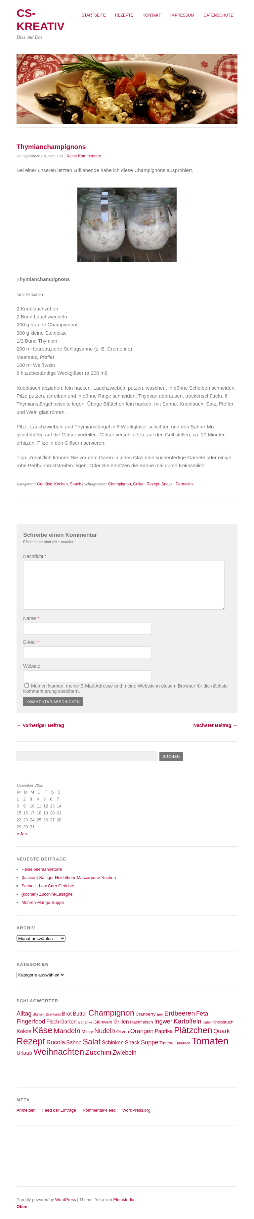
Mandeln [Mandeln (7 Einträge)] (67, 1030)
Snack (75, 484)
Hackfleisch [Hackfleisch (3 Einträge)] (141, 1022)
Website (31, 666)
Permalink (184, 484)
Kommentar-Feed (99, 1110)
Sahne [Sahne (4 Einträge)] (74, 1042)
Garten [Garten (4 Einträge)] (68, 1022)
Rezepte (124, 15)
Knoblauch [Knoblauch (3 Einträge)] (222, 1022)
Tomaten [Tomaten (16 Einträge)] (210, 1040)
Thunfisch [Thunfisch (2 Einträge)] (182, 1043)
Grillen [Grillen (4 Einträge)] (121, 1022)
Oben (22, 1206)
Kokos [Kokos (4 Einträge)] (24, 1031)
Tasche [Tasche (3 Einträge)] (166, 1042)
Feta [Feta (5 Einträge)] (202, 1013)
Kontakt (152, 15)
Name (31, 618)
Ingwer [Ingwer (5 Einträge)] (163, 1021)
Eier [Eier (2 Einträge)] (160, 1014)
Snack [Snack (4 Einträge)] (132, 1042)
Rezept (153, 484)
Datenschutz (218, 15)
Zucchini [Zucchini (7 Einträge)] (98, 1052)
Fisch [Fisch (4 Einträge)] (52, 1022)
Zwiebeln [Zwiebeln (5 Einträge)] (124, 1052)
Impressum (182, 15)
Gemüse (44, 484)
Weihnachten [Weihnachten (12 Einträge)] (58, 1052)
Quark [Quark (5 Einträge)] (221, 1031)
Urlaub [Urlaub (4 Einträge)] (24, 1053)
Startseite (94, 15)
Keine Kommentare (84, 156)
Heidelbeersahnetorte (41, 869)
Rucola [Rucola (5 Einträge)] (55, 1042)
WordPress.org (136, 1110)
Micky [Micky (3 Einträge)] (87, 1031)
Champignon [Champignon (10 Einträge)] (111, 1012)
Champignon (119, 484)
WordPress (65, 1199)
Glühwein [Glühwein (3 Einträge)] (103, 1022)
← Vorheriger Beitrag (40, 725)
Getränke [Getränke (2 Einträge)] (85, 1022)
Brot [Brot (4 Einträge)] (67, 1014)
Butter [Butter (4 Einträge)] (80, 1014)
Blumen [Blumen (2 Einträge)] (39, 1014)
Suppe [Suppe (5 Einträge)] (149, 1042)
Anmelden (26, 1110)
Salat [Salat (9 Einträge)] (92, 1041)
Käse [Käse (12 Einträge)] (42, 1030)
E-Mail (31, 642)
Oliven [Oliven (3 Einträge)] (122, 1031)
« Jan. (22, 833)
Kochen (61, 484)
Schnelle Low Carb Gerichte (47, 885)
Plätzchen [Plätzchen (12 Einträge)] (193, 1030)
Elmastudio (123, 1199)
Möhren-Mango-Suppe (42, 902)
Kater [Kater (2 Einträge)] (207, 1022)
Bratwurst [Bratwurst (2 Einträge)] (53, 1014)
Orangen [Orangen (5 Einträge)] (142, 1031)
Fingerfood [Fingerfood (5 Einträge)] (31, 1021)
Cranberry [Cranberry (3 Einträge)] (146, 1014)
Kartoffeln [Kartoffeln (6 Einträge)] (187, 1021)
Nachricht (34, 556)
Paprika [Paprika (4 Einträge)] (164, 1031)
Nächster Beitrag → (215, 725)
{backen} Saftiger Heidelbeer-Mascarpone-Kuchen (68, 877)
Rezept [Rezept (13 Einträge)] (31, 1041)
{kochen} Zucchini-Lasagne (46, 894)
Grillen (139, 484)
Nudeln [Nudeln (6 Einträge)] (104, 1030)
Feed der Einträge (59, 1110)
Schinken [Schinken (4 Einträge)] (113, 1042)
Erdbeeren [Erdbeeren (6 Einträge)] (179, 1013)
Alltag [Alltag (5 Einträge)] (24, 1013)
